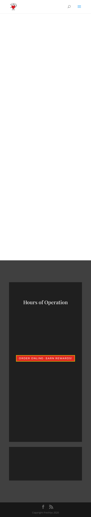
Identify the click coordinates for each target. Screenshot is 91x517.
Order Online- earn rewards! (45, 358)
